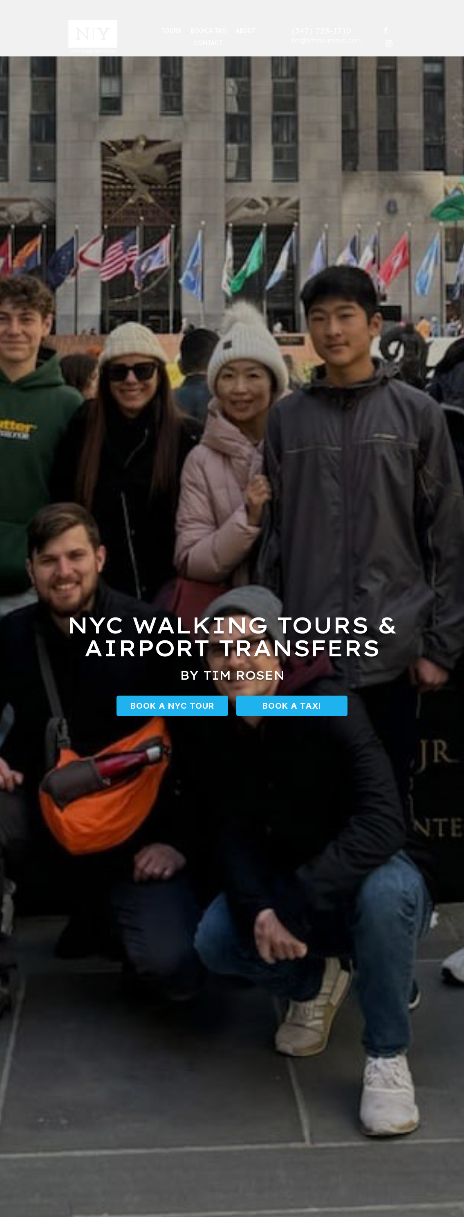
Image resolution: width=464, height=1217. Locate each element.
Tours (171, 31)
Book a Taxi (209, 31)
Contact (208, 43)
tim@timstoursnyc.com (326, 40)
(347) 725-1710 (321, 31)
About (246, 31)
